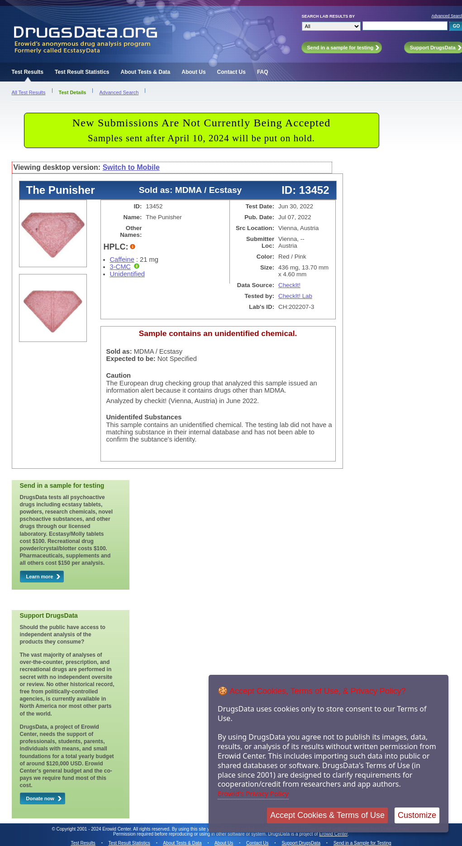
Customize (417, 815)
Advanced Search (118, 92)
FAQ (262, 72)
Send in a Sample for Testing (362, 843)
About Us (193, 72)
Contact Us (231, 72)
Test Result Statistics (82, 72)
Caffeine (122, 259)
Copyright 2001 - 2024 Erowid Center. (94, 829)
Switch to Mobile (131, 167)
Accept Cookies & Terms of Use (327, 815)
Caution (118, 375)
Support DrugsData (300, 843)
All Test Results (29, 92)
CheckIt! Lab (295, 296)
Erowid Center (333, 834)
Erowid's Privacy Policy (253, 793)
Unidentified (127, 274)
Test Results (27, 72)
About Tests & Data (145, 72)
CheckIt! (289, 285)
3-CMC (120, 266)
